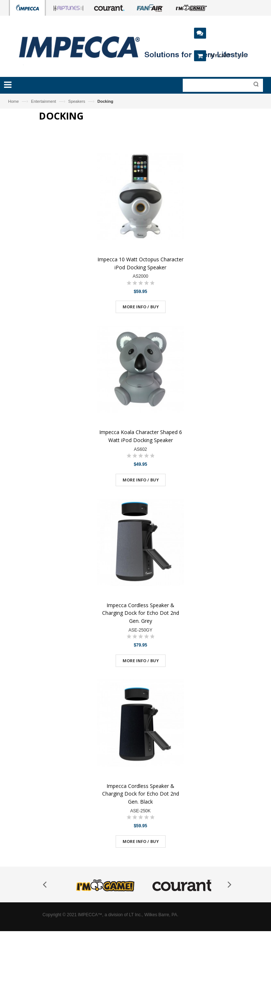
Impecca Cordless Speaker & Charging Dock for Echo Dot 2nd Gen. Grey (140, 613)
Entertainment (43, 101)
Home (13, 101)
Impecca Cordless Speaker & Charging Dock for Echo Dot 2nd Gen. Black (140, 793)
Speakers (76, 101)
